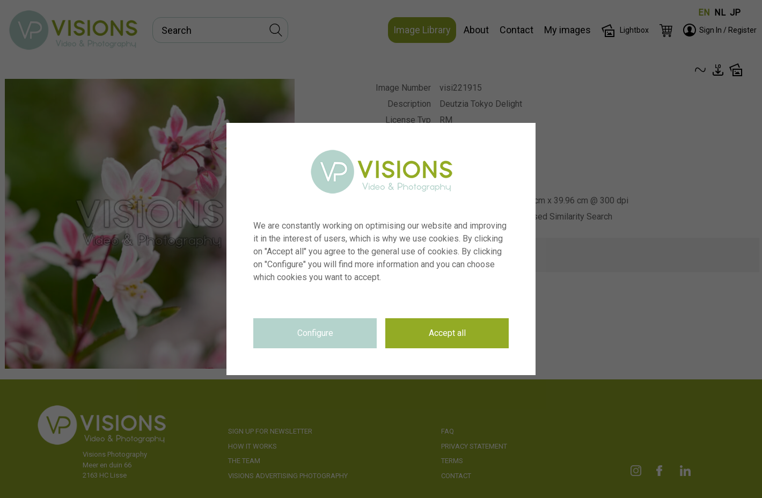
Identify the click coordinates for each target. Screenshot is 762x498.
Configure (315, 333)
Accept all (447, 333)
